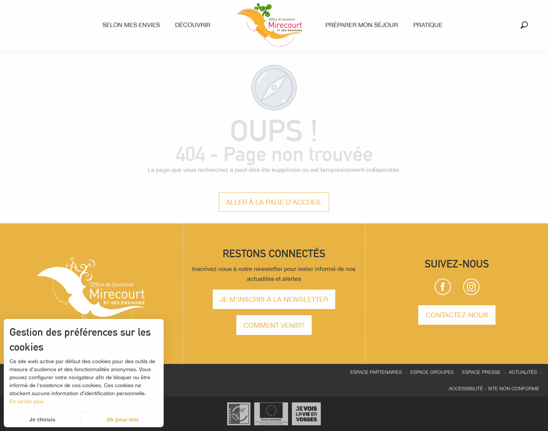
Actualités (523, 372)
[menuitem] (132, 25)
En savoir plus (26, 401)
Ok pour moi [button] (123, 419)
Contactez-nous (457, 315)
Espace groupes (432, 372)
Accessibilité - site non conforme (494, 388)
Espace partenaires (376, 372)
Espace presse (481, 372)
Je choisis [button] (42, 419)
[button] (524, 25)
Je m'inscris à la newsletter (274, 299)
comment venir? (274, 325)
